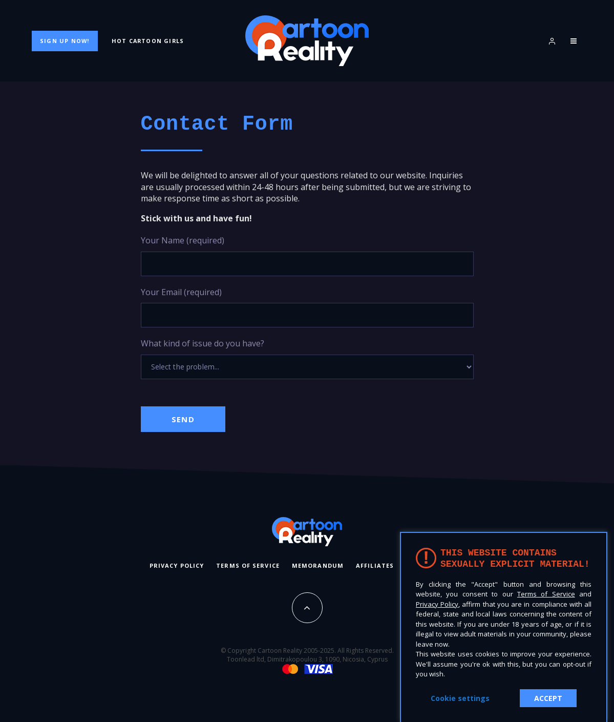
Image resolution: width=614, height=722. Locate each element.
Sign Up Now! (64, 41)
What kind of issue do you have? (307, 358)
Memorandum (318, 565)
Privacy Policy (177, 565)
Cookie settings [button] (460, 698)
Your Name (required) (307, 255)
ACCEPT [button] (548, 698)
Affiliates (375, 565)
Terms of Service (248, 565)
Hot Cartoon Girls (148, 41)
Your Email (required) (307, 307)
